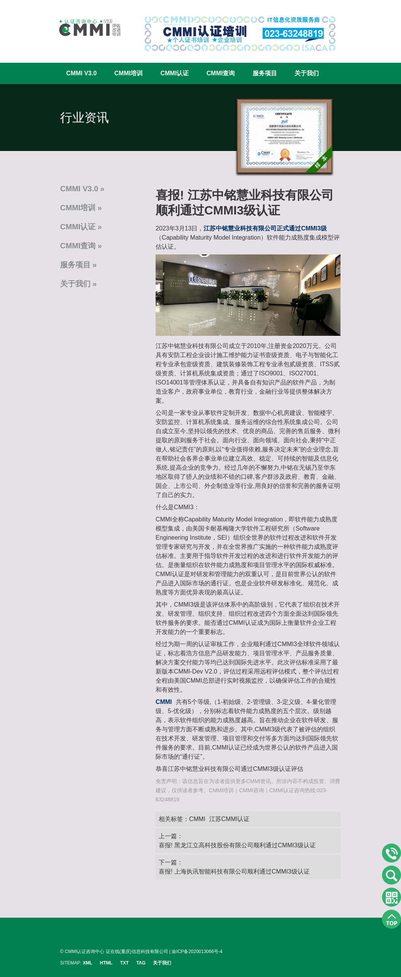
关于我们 (306, 73)
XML (87, 963)
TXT (124, 963)
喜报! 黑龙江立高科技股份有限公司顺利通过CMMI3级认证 (237, 845)
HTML (106, 963)
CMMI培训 (129, 73)
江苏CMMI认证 (229, 819)
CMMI (197, 819)
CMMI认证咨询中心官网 (84, 27)
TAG (140, 963)
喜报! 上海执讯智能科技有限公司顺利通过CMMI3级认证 (234, 871)
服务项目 (265, 73)
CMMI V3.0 (81, 73)
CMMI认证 (175, 73)
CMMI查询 (221, 73)
